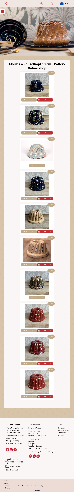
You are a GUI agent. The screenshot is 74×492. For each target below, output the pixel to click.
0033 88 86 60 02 (17, 435)
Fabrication (62, 433)
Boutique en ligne (64, 430)
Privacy (6, 483)
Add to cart (47, 100)
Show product (30, 100)
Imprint (6, 480)
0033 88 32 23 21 (40, 436)
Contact (60, 435)
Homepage (61, 428)
